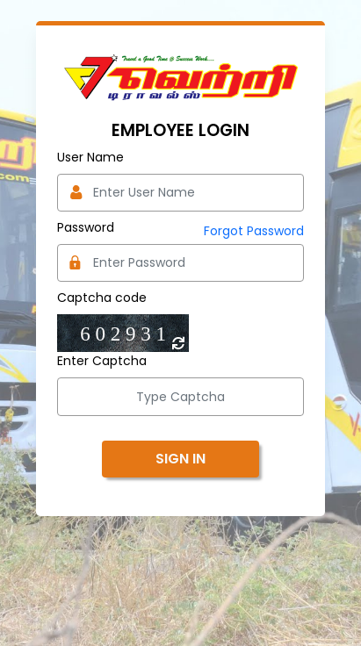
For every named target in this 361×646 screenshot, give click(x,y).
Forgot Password (254, 231)
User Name (90, 157)
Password (85, 227)
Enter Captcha (102, 361)
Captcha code (102, 297)
